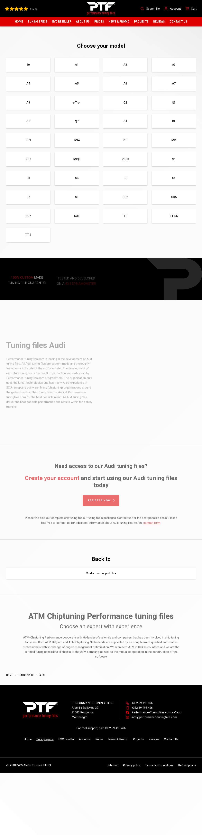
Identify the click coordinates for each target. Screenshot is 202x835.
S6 (174, 178)
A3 (174, 65)
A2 (125, 65)
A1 (76, 65)
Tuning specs (38, 22)
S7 (28, 197)
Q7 (76, 121)
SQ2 (125, 197)
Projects (141, 22)
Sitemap (113, 765)
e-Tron (76, 102)
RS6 (174, 140)
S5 (125, 178)
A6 (125, 83)
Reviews (159, 22)
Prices (99, 22)
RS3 (28, 140)
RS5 (125, 140)
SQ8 (76, 216)
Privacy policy (132, 765)
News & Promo (119, 22)
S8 (76, 197)
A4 (28, 83)
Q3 (174, 102)
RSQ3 (76, 159)
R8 (174, 121)
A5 (76, 83)
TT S (28, 235)
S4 (76, 178)
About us (83, 22)
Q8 (125, 121)
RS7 (28, 159)
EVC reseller (61, 22)
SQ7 (28, 216)
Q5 (28, 121)
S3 (28, 178)
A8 (28, 102)
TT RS (174, 216)
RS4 (76, 140)
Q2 (125, 102)
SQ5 (174, 197)
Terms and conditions (159, 765)
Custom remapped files (101, 573)
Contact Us (178, 22)
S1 (174, 159)
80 (28, 65)
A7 (174, 83)
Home (19, 22)
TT (125, 216)
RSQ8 (125, 159)
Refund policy (187, 765)
